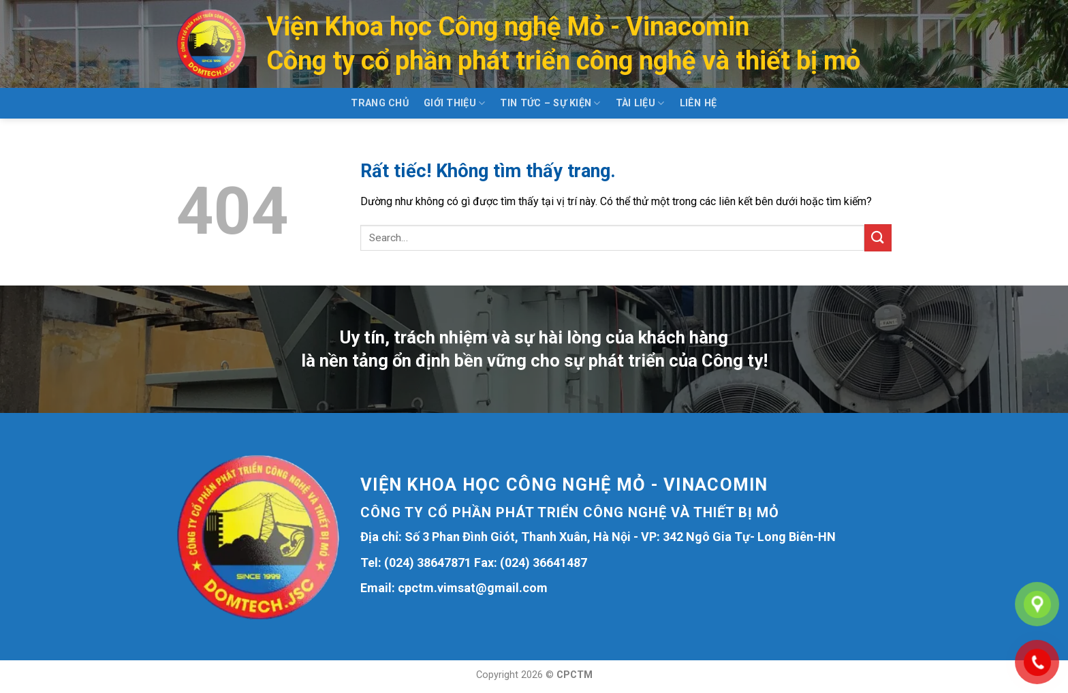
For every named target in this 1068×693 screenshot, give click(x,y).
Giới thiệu (454, 103)
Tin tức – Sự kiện (550, 103)
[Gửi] (878, 237)
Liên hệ (698, 103)
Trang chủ (380, 103)
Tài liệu (640, 103)
